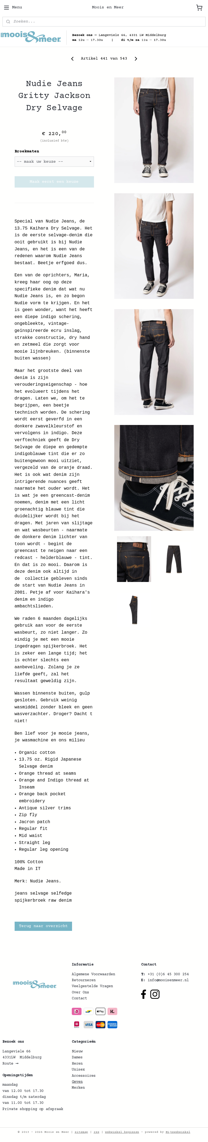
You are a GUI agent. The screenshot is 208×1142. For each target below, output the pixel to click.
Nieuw (77, 1051)
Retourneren (84, 980)
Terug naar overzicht (43, 926)
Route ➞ (10, 1064)
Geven (77, 1082)
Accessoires (84, 1076)
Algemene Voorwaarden (93, 974)
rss (96, 1132)
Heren (77, 1064)
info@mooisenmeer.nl (168, 980)
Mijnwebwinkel (178, 1132)
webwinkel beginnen (122, 1132)
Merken (78, 1088)
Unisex (78, 1070)
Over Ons (80, 992)
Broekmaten (27, 151)
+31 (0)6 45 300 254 (168, 974)
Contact (79, 998)
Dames (77, 1057)
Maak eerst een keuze (54, 181)
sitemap (81, 1132)
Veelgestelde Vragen (92, 986)
